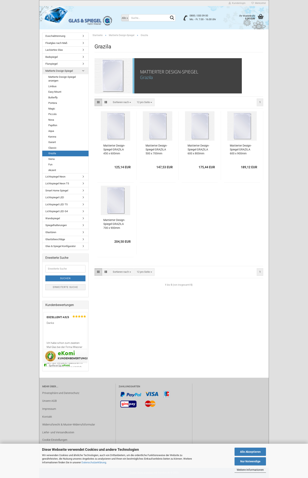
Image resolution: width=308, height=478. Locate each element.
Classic (52, 147)
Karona (52, 136)
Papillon (52, 125)
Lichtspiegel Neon (55, 176)
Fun (50, 164)
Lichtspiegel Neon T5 (57, 183)
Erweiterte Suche (65, 287)
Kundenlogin (237, 3)
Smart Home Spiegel (56, 190)
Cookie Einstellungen (54, 439)
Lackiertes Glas (54, 49)
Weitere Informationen (250, 469)
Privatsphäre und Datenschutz (60, 393)
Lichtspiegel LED (54, 197)
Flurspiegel (51, 63)
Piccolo (52, 114)
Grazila (52, 153)
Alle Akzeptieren (250, 451)
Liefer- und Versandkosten (58, 432)
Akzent (52, 170)
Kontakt (47, 416)
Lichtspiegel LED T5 (56, 204)
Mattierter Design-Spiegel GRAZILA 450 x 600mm (114, 149)
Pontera (52, 102)
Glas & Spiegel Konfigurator (60, 246)
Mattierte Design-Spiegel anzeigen (62, 78)
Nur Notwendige (250, 461)
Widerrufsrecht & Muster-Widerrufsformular (68, 424)
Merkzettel (258, 3)
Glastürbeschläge (55, 239)
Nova (51, 119)
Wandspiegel (52, 218)
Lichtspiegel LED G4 (56, 211)
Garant (52, 142)
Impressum (49, 408)
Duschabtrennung (55, 35)
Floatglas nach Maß (56, 43)
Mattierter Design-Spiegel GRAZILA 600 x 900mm (241, 149)
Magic (51, 108)
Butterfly (53, 97)
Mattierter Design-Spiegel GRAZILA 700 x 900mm (114, 223)
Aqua (51, 130)
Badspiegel (51, 56)
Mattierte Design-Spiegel (59, 70)
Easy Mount (54, 91)
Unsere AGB (49, 400)
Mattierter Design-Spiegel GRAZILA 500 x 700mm (156, 149)
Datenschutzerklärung (94, 462)
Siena (51, 159)
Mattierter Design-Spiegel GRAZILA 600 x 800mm (198, 149)
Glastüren (50, 232)
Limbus (52, 86)
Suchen (65, 278)
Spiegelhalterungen (56, 225)
